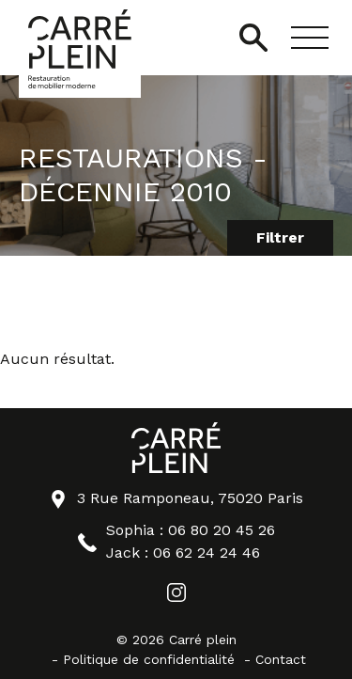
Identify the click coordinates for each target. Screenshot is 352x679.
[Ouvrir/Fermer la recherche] (253, 37)
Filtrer (280, 237)
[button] (309, 37)
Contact (280, 659)
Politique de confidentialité (149, 659)
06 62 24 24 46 (206, 552)
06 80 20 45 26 (221, 530)
